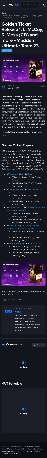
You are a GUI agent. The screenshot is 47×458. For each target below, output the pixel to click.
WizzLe (11, 85)
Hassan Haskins (16, 174)
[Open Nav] (4, 5)
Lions (9, 192)
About (37, 446)
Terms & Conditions (35, 449)
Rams (33, 243)
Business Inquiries (8, 451)
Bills (36, 207)
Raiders (35, 225)
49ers (23, 228)
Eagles (31, 207)
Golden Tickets (7, 51)
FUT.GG (19, 451)
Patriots (10, 228)
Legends (22, 210)
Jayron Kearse (15, 189)
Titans (30, 174)
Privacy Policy (20, 449)
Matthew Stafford (17, 243)
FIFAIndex (28, 451)
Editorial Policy (7, 449)
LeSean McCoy (16, 207)
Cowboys (31, 189)
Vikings (39, 189)
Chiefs (42, 207)
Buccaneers (12, 210)
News (4, 13)
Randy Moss (14, 225)
